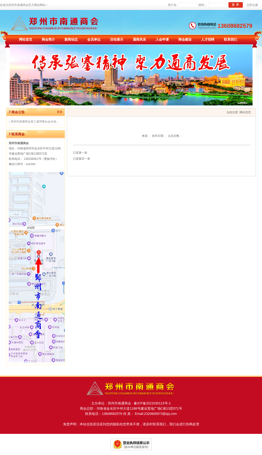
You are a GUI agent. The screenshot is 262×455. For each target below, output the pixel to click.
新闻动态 (71, 39)
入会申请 (162, 39)
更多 (60, 112)
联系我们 (230, 39)
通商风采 (139, 39)
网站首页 (25, 39)
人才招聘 (207, 39)
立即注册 (252, 5)
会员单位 (94, 39)
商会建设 (185, 39)
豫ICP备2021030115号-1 (151, 403)
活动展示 (116, 39)
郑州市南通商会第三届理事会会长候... (35, 121)
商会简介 (48, 39)
